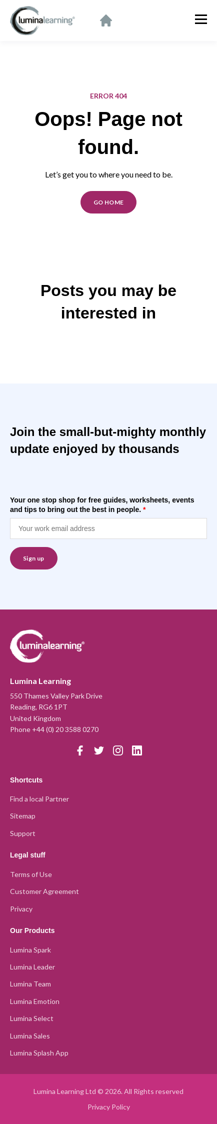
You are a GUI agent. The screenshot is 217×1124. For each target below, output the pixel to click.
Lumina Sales (30, 1036)
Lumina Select (32, 1018)
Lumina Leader (32, 966)
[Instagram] (118, 751)
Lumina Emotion (35, 1001)
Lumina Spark (30, 950)
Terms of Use (31, 874)
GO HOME (109, 202)
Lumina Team (30, 984)
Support (23, 833)
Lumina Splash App (39, 1052)
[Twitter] (99, 751)
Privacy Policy (109, 1106)
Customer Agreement (44, 891)
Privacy (21, 908)
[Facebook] (80, 751)
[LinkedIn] (137, 751)
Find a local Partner (39, 798)
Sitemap (23, 816)
